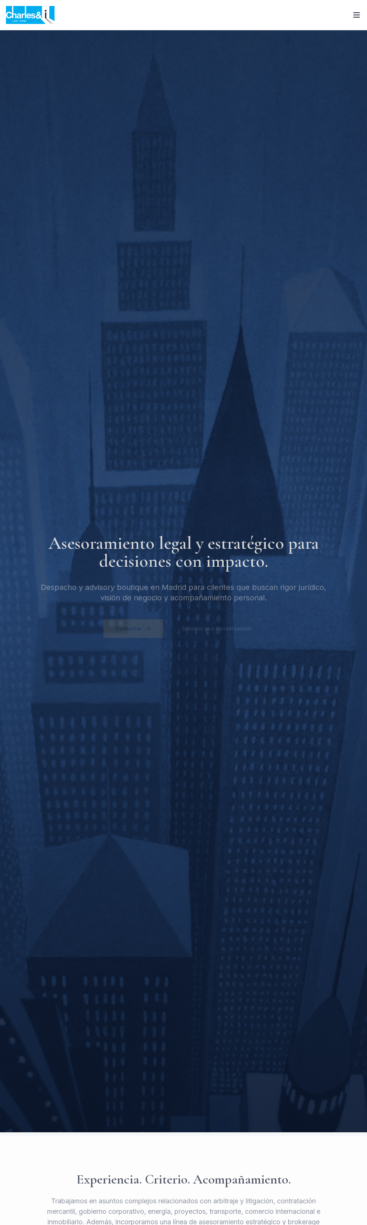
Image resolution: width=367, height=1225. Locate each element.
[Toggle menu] (356, 14)
